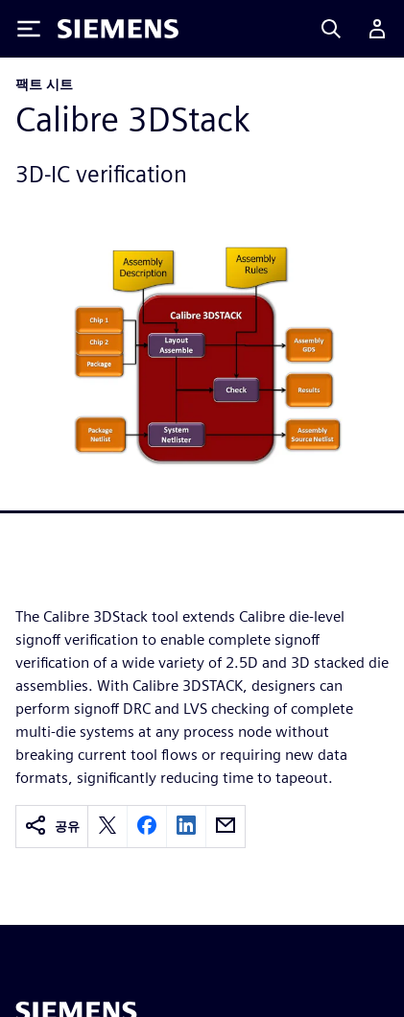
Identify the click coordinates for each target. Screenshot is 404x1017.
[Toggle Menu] (28, 28)
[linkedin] (186, 826)
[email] (225, 826)
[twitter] (107, 826)
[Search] (331, 29)
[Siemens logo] (118, 28)
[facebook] (147, 826)
